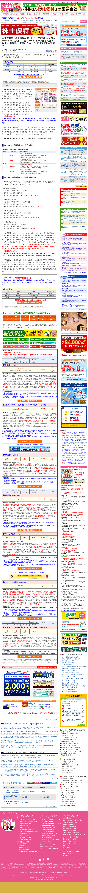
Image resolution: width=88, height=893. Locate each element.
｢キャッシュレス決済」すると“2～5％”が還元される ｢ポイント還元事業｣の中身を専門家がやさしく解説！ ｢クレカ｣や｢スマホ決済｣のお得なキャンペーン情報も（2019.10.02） (29, 746)
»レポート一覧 (72, 205)
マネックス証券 (45, 797)
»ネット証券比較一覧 (66, 272)
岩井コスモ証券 (9, 787)
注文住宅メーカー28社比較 (68, 753)
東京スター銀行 (74, 285)
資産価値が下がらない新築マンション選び (73, 686)
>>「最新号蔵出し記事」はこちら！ (69, 610)
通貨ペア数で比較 (67, 772)
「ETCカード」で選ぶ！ (46, 837)
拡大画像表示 (6, 85)
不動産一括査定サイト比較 (69, 741)
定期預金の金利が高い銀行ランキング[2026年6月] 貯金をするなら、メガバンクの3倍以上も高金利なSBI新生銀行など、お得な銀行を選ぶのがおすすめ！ (75, 151)
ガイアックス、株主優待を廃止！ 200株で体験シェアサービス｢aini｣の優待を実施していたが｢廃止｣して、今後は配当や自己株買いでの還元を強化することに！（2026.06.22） (29, 770)
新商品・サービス (68, 853)
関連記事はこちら (24, 673)
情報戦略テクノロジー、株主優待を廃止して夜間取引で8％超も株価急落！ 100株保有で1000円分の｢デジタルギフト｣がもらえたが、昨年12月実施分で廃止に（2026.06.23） (28, 765)
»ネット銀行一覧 (82, 309)
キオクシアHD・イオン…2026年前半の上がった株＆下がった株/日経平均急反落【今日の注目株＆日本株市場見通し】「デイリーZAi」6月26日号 (74, 56)
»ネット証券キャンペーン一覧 (79, 272)
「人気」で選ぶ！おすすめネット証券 (27, 819)
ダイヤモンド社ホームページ (34, 872)
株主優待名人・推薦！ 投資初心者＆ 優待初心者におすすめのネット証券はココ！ (74, 98)
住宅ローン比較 (65, 732)
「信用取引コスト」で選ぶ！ (25, 827)
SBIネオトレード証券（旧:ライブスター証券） (74, 720)
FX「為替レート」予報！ (68, 805)
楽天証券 (25, 802)
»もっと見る (54, 778)
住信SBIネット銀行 (74, 305)
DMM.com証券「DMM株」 (74, 249)
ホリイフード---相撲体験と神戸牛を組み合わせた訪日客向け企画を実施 (74, 194)
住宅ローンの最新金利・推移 (70, 734)
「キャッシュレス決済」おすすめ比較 (72, 678)
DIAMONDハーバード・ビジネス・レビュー (39, 877)
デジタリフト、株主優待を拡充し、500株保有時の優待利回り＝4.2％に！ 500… (74, 227)
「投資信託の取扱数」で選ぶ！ (25, 833)
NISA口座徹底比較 (67, 664)
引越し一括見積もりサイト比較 (69, 749)
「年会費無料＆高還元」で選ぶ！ (48, 825)
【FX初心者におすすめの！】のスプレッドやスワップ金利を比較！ (74, 95)
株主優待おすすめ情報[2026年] (11, 20)
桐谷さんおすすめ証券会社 (69, 670)
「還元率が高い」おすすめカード (71, 788)
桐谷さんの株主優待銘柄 (24, 849)
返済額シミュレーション (69, 735)
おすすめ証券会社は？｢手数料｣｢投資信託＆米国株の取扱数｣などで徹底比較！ (74, 80)
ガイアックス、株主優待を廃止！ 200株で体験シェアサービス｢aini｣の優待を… (74, 223)
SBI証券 (42, 787)
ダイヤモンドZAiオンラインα (71, 851)
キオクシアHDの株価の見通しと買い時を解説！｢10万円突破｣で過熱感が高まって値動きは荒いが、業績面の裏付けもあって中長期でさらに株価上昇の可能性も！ (75, 178)
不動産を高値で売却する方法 (70, 684)
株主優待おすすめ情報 (68, 661)
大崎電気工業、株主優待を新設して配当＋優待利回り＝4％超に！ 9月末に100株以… (74, 212)
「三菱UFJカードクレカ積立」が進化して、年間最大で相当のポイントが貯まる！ (74, 65)
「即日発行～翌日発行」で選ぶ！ (48, 835)
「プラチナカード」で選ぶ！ (47, 831)
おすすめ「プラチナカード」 (70, 794)
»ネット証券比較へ (51, 806)
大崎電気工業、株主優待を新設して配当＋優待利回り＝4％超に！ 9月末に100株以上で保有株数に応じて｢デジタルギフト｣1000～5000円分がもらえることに (75, 171)
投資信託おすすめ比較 (68, 662)
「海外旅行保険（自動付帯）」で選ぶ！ (50, 833)
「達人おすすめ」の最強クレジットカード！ (51, 819)
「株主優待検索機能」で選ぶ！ (25, 839)
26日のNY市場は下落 (68, 191)
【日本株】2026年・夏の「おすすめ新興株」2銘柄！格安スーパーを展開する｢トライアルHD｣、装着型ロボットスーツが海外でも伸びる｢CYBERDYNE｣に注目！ (75, 165)
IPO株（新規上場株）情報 (70, 822)
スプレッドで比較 (67, 766)
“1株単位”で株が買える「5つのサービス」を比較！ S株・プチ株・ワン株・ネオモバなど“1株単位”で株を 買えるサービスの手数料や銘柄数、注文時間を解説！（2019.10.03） (29, 741)
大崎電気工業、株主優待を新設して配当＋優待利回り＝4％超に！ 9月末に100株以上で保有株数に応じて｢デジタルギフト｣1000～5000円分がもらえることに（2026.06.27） (29, 756)
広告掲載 (65, 872)
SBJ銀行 (74, 295)
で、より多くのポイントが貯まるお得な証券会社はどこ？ (74, 76)
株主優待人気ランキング (24, 847)
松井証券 (25, 797)
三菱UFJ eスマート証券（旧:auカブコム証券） (72, 714)
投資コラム (66, 845)
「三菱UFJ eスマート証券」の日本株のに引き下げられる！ (74, 69)
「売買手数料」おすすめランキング (72, 780)
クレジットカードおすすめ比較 (70, 672)
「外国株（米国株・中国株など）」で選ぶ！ (28, 831)
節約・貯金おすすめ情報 (69, 689)
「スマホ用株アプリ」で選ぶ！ (25, 837)
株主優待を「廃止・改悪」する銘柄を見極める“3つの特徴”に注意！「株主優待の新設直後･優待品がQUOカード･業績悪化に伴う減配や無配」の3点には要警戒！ (29, 121)
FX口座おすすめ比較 (67, 761)
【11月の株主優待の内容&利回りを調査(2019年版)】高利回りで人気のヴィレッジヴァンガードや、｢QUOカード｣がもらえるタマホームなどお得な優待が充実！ (29, 282)
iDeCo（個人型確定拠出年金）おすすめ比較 (74, 666)
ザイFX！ (65, 855)
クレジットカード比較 (45, 818)
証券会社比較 (20, 818)
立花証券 (42, 791)
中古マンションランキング (68, 745)
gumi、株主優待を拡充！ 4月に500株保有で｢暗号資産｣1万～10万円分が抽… (73, 216)
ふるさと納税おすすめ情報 (69, 688)
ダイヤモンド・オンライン (34, 875)
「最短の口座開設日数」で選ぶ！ (26, 823)
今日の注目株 (66, 847)
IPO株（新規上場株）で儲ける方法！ (72, 659)
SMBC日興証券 (27, 787)
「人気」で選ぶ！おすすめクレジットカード (51, 823)
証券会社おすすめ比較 (67, 778)
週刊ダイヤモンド (46, 875)
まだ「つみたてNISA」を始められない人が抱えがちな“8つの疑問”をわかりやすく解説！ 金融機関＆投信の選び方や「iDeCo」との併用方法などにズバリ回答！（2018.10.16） (29, 737)
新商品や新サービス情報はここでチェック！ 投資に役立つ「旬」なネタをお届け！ (74, 51)
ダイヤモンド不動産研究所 (57, 875)
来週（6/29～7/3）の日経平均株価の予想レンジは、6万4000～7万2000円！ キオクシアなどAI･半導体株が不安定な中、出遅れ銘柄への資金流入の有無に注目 (75, 158)
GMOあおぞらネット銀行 (74, 280)
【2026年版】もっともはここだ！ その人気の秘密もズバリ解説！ (74, 91)
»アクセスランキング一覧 (81, 184)
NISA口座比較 (67, 818)
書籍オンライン (54, 877)
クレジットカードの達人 (46, 843)
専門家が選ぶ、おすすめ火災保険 (70, 747)
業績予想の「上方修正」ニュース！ (71, 784)
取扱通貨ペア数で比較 (68, 801)
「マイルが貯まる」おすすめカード (72, 790)
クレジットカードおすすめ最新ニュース (49, 845)
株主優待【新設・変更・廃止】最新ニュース (28, 851)
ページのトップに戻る (52, 719)
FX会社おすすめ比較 (67, 796)
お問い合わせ (23, 872)
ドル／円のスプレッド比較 (69, 803)
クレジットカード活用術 (46, 841)
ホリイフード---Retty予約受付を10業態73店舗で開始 (74, 198)
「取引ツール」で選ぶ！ (24, 835)
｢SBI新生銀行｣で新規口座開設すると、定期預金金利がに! (74, 84)
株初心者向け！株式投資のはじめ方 (72, 668)
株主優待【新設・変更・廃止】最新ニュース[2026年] (29, 20)
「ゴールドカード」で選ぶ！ (47, 829)
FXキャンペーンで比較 (68, 798)
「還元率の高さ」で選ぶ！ (47, 821)
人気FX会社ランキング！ (69, 763)
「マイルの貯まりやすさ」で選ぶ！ (49, 827)
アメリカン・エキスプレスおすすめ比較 (73, 674)
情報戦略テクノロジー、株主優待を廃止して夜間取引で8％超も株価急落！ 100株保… (74, 219)
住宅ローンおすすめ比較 (69, 682)
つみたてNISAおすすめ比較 (70, 816)
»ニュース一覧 (64, 205)
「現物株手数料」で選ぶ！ (24, 825)
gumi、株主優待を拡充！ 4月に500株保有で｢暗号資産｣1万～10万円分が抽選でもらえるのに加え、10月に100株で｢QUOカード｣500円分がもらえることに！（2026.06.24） (29, 761)
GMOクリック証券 (28, 791)
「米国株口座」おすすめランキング (72, 782)
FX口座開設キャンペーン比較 (70, 765)
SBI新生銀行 (74, 290)
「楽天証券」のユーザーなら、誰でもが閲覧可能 (74, 87)
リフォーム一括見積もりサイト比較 (71, 751)
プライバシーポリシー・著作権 (54, 872)
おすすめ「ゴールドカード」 (70, 792)
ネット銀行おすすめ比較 (69, 680)
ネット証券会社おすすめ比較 (70, 657)
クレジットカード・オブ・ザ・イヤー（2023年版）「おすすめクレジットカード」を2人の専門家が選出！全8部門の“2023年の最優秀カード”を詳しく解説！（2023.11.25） (29, 727)
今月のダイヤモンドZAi (69, 843)
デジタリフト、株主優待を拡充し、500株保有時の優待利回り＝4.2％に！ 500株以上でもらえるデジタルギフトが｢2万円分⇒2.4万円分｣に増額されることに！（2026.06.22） (29, 774)
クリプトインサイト (69, 875)
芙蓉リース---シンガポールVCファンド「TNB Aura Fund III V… (74, 202)
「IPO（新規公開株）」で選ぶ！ (26, 829)
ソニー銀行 (74, 300)
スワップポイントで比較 (69, 768)
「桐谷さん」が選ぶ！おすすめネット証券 (28, 821)
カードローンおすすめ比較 (69, 691)
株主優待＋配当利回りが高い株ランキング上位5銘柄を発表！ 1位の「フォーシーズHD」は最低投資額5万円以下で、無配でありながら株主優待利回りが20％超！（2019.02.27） (29, 732)
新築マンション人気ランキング (69, 743)
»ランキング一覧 (81, 205)
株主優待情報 (21, 845)
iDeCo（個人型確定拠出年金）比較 (72, 820)
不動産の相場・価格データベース (70, 755)
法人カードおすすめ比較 (69, 676)
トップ (2, 20)
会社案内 (44, 872)
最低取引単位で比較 (67, 770)
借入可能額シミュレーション (70, 737)
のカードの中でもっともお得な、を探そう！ (74, 73)
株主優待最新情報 (21, 844)
